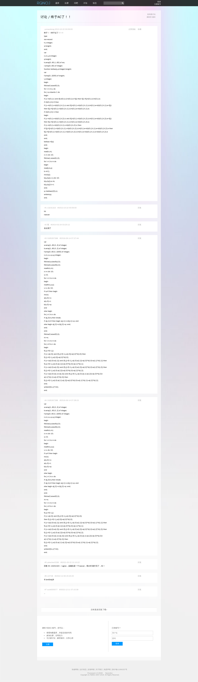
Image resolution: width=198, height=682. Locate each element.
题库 (57, 3)
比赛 (67, 3)
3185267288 (52, 238)
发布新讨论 (151, 14)
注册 (48, 644)
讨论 (85, 3)
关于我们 (99, 669)
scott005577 (52, 589)
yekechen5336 (53, 562)
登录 (159, 2)
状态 (95, 3)
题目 (154, 17)
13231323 (51, 208)
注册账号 (157, 4)
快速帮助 (75, 669)
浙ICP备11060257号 (119, 669)
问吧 (76, 3)
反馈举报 (91, 669)
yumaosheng (49, 29)
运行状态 (83, 669)
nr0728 (50, 576)
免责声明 (107, 669)
